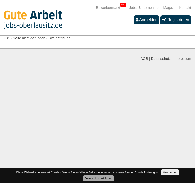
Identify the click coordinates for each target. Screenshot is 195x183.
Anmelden (147, 20)
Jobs (133, 8)
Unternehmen (150, 8)
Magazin (170, 8)
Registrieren (175, 20)
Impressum (182, 59)
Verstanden (170, 172)
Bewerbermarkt (108, 8)
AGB (144, 59)
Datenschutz (161, 59)
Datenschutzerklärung (98, 178)
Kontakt (185, 8)
